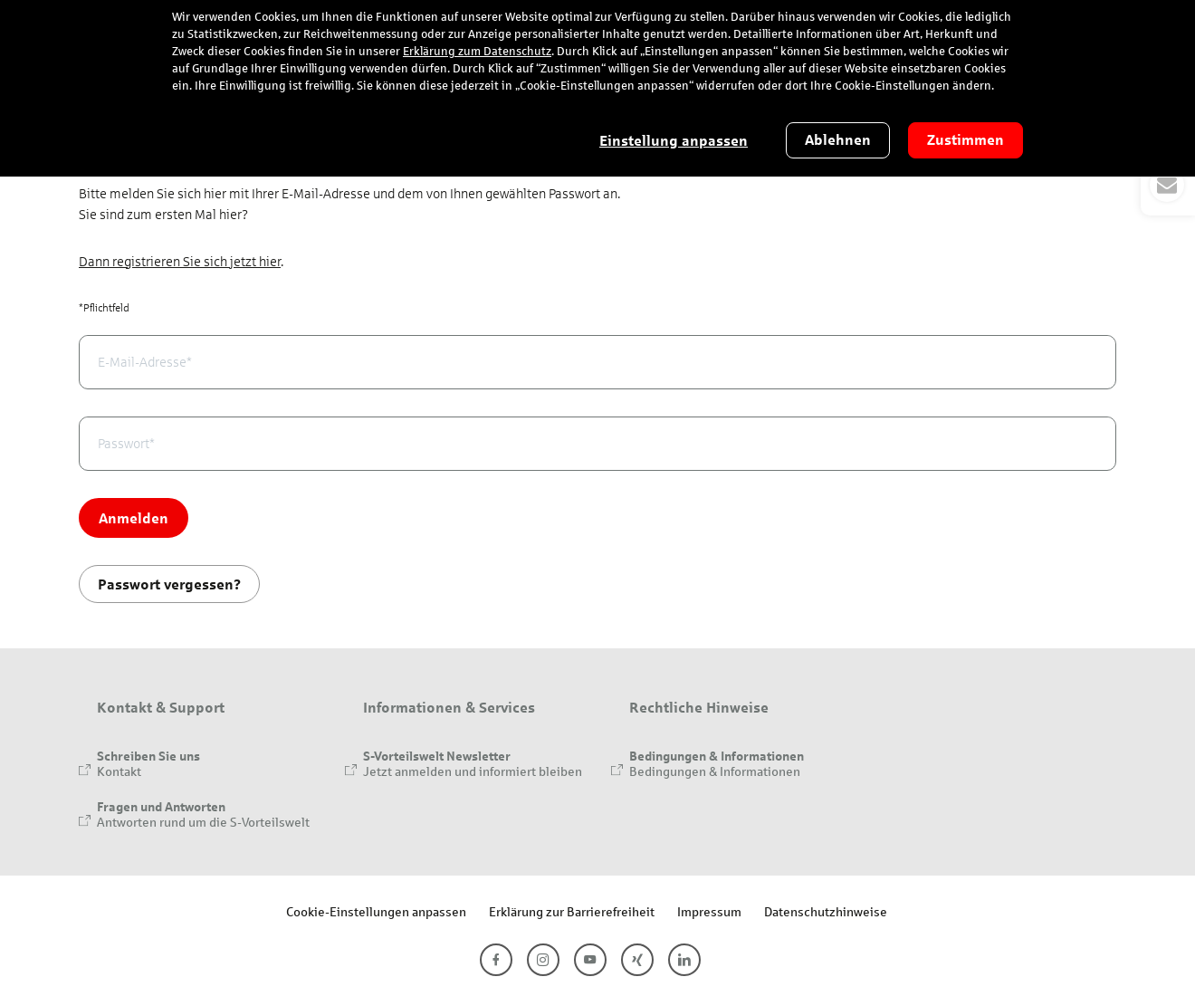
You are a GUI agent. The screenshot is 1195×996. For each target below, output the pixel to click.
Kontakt (119, 771)
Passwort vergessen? (169, 583)
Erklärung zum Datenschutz (477, 51)
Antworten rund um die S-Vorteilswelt (203, 821)
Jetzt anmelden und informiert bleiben (472, 771)
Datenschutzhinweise (825, 911)
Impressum (709, 911)
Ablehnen (838, 140)
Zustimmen (965, 140)
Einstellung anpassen (673, 140)
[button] (1168, 184)
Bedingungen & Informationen (714, 771)
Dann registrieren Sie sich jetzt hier (180, 261)
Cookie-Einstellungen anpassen (376, 911)
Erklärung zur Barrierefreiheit (572, 911)
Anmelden (133, 517)
